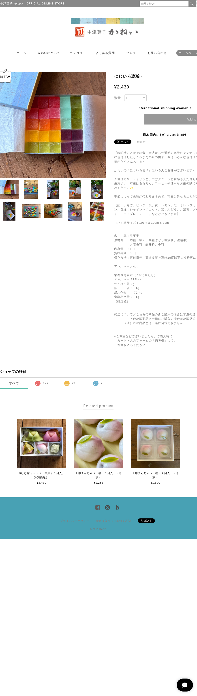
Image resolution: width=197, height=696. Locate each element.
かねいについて (49, 53)
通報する (143, 142)
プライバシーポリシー (74, 520)
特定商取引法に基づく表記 (113, 520)
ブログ (131, 53)
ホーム (21, 53)
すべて (14, 383)
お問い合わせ (157, 53)
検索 (191, 3)
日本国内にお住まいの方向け (164, 135)
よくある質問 (105, 53)
